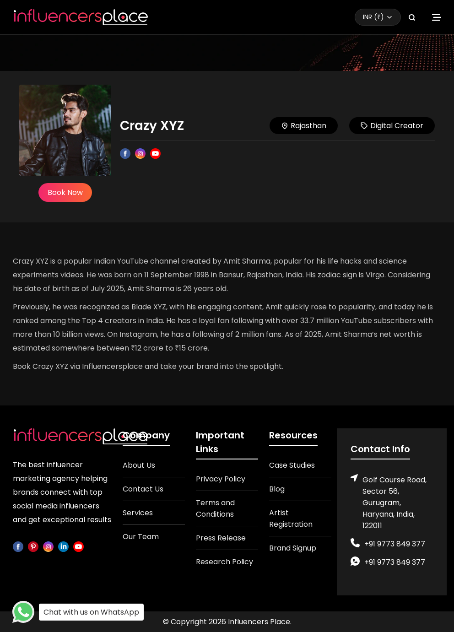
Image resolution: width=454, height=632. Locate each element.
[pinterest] (33, 546)
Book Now (65, 192)
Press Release (221, 538)
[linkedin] (63, 546)
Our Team (141, 536)
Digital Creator (392, 125)
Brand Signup (292, 548)
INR (373, 17)
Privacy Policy (220, 479)
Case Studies (292, 465)
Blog (277, 489)
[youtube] (78, 546)
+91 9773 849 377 (394, 544)
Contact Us (143, 489)
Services (138, 513)
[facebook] (18, 546)
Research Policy (224, 561)
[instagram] (48, 546)
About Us (139, 465)
